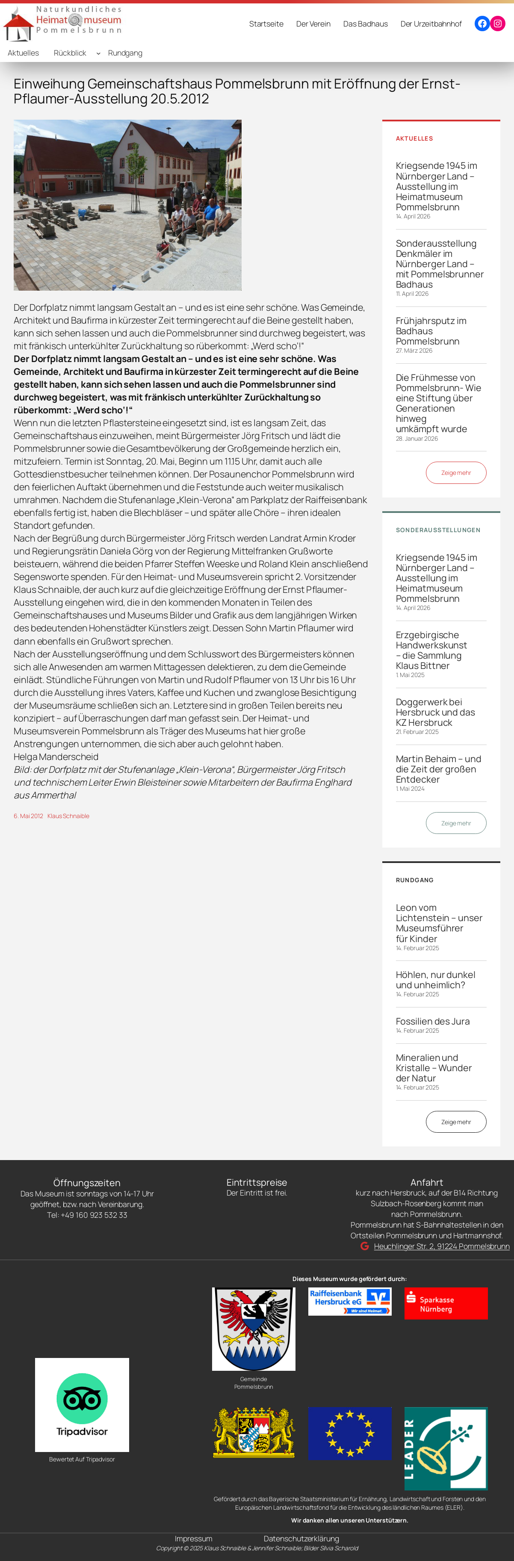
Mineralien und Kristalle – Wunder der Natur (434, 1067)
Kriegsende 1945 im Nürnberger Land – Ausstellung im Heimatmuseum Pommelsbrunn (436, 186)
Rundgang (125, 52)
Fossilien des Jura (433, 1021)
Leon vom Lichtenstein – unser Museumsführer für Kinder (439, 923)
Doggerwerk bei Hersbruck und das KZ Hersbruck (435, 712)
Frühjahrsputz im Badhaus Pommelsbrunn (431, 330)
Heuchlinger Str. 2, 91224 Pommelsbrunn (442, 1246)
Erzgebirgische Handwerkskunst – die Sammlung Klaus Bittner (432, 650)
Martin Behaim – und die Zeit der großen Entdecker (439, 769)
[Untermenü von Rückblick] (98, 52)
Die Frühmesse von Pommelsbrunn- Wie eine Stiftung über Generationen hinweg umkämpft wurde (439, 403)
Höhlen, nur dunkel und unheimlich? (436, 979)
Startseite (266, 23)
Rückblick (70, 52)
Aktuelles (23, 52)
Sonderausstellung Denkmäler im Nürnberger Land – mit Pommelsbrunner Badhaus (440, 264)
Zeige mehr (456, 472)
